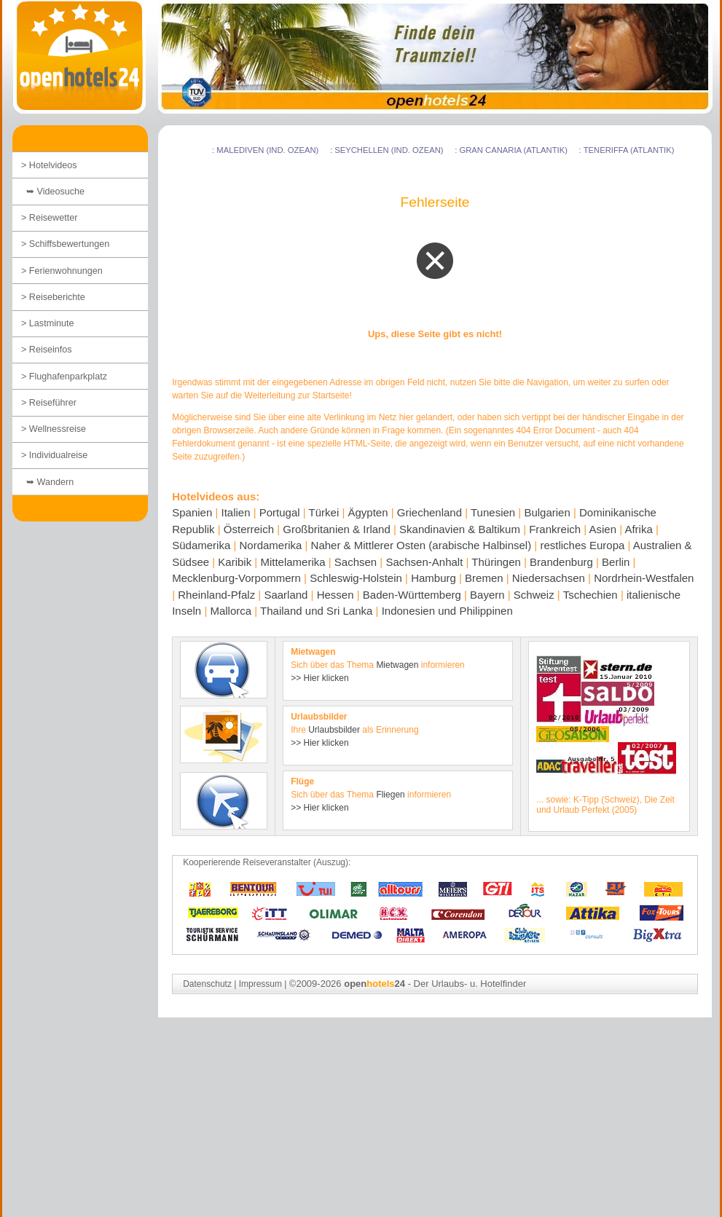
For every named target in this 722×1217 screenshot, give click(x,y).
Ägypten (368, 512)
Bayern (487, 594)
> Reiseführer (48, 403)
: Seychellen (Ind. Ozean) (387, 150)
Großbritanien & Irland (337, 529)
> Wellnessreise (53, 429)
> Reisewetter (49, 218)
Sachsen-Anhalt (424, 562)
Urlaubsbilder (334, 730)
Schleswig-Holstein (356, 578)
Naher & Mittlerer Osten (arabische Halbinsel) (421, 545)
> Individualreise (54, 455)
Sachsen (355, 562)
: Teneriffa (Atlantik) (627, 150)
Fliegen (390, 794)
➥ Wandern (47, 482)
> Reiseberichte (53, 297)
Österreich (249, 529)
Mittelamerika (292, 562)
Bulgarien (547, 512)
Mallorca (230, 610)
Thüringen (496, 562)
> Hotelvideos (49, 165)
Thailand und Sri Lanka (316, 610)
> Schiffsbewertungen (65, 244)
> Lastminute (47, 323)
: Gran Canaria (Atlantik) (511, 150)
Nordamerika (270, 545)
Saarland (285, 594)
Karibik (234, 562)
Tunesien (493, 512)
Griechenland (429, 512)
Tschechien (590, 594)
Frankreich (555, 529)
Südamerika (201, 545)
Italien (235, 512)
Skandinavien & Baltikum (459, 529)
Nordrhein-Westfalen (644, 578)
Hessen (335, 594)
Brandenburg (561, 562)
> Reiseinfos (46, 349)
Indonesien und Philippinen (447, 610)
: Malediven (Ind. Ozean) (265, 150)
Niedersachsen (548, 578)
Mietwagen (397, 665)
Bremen (484, 578)
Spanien (192, 512)
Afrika (638, 529)
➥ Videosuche (53, 191)
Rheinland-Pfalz (216, 594)
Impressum (260, 984)
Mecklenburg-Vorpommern (236, 578)
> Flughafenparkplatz (64, 376)
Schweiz (534, 594)
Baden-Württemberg (412, 594)
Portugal (279, 512)
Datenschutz (207, 984)
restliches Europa (582, 545)
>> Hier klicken (319, 678)
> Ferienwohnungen (62, 271)
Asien (602, 529)
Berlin (615, 562)
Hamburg (433, 578)
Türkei (324, 512)
